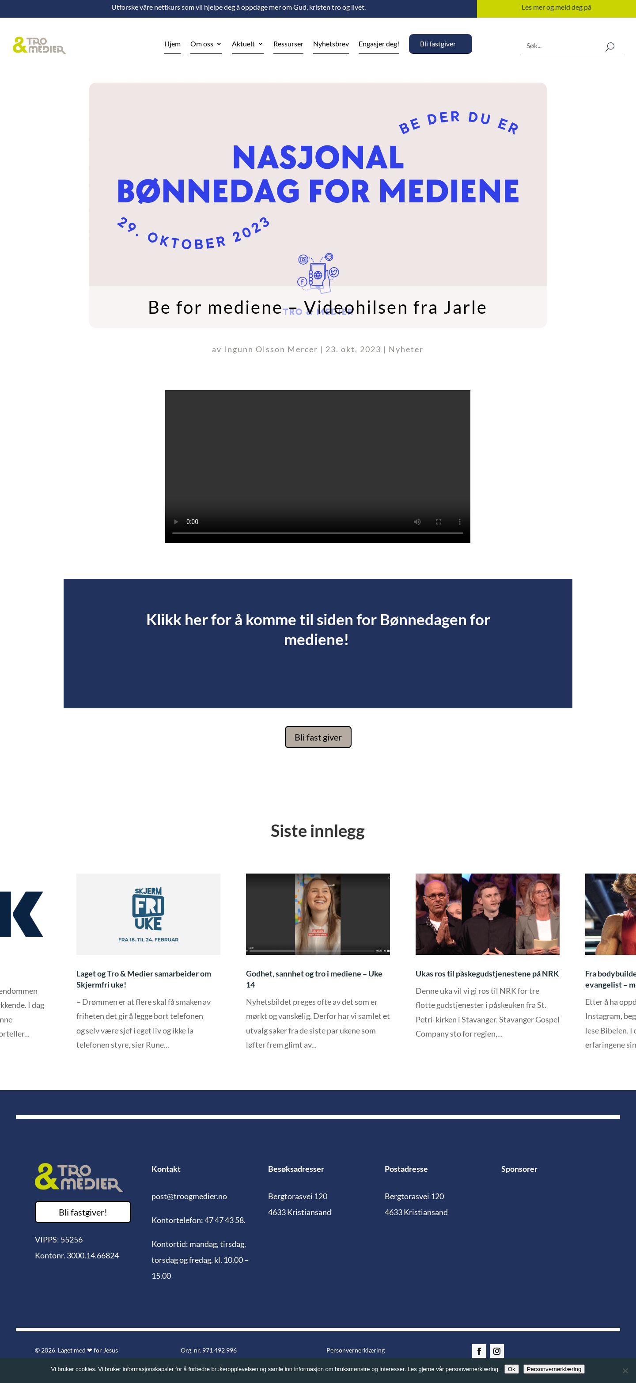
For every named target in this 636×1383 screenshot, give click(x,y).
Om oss (201, 44)
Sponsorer (519, 1169)
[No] (625, 1370)
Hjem (172, 44)
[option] (318, 968)
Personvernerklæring (355, 1350)
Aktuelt (243, 44)
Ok (511, 1369)
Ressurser (288, 44)
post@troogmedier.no (189, 1196)
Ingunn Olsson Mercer (271, 349)
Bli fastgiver (438, 43)
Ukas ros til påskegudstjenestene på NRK (487, 973)
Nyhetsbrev (331, 44)
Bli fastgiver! (83, 1212)
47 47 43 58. (225, 1220)
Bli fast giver (318, 737)
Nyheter (406, 349)
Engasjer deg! (379, 44)
